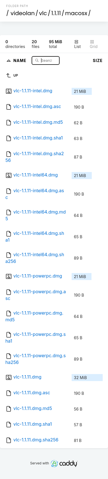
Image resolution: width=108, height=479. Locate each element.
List (77, 44)
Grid (94, 44)
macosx (76, 13)
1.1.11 (56, 13)
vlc (43, 13)
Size (98, 60)
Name (20, 60)
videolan (23, 13)
